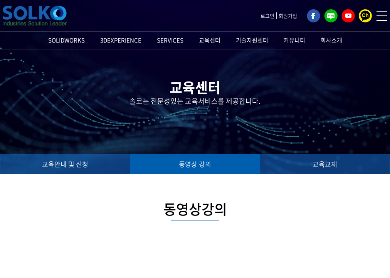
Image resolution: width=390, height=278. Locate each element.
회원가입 (288, 15)
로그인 (267, 15)
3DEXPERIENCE (120, 40)
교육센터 (209, 40)
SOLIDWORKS (66, 40)
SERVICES (170, 40)
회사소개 (331, 40)
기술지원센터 (252, 40)
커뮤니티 (294, 40)
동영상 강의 (195, 164)
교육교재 (325, 164)
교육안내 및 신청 (65, 164)
